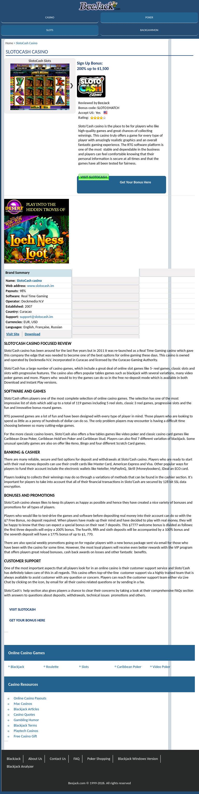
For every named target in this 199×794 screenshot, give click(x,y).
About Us (35, 759)
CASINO (49, 17)
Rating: (83, 117)
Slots (85, 667)
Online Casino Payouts (30, 698)
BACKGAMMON (149, 30)
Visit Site (12, 334)
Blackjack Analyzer (20, 766)
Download (32, 334)
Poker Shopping (98, 759)
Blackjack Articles (26, 709)
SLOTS (49, 30)
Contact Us (58, 759)
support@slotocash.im (36, 317)
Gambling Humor (26, 720)
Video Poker (161, 667)
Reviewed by (87, 103)
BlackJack (13, 759)
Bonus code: (87, 108)
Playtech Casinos (26, 731)
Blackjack (17, 667)
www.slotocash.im (40, 286)
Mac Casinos (23, 704)
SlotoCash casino (29, 280)
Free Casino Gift (25, 736)
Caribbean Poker (129, 667)
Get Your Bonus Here (135, 182)
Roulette (52, 667)
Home (9, 43)
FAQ (77, 759)
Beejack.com (77, 783)
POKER (149, 17)
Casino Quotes (24, 714)
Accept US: (86, 113)
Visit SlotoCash (94, 177)
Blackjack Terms (25, 725)
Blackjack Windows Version (138, 759)
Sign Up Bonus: (90, 63)
